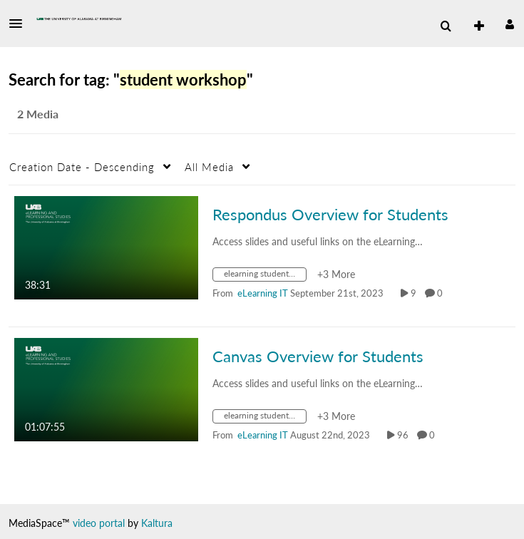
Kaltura (157, 523)
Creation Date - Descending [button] (82, 166)
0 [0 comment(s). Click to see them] (442, 293)
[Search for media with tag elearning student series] (264, 276)
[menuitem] (446, 26)
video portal (99, 523)
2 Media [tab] (37, 113)
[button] (20, 24)
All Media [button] (209, 166)
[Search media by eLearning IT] (262, 293)
